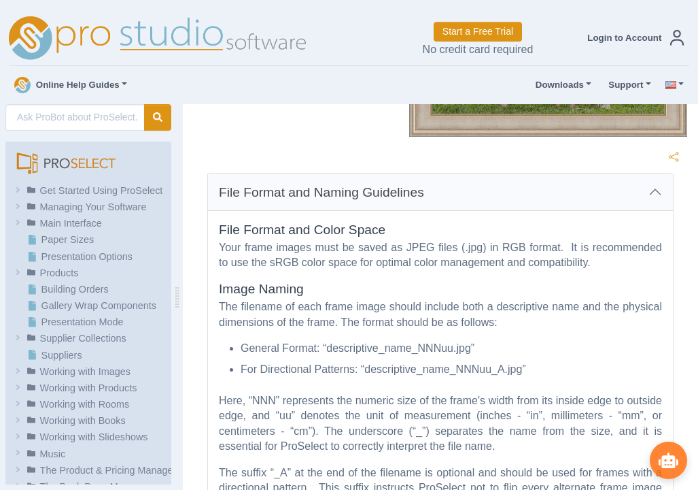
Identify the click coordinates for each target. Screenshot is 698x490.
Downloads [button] (556, 85)
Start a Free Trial (477, 31)
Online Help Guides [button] (67, 85)
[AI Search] (75, 117)
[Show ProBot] (667, 459)
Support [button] (622, 85)
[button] (632, 38)
